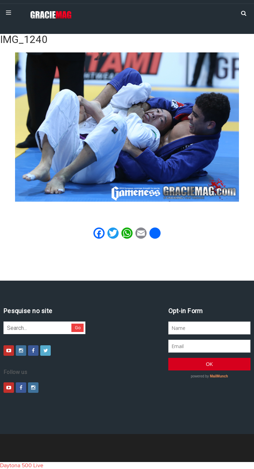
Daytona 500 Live (21, 465)
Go (78, 327)
